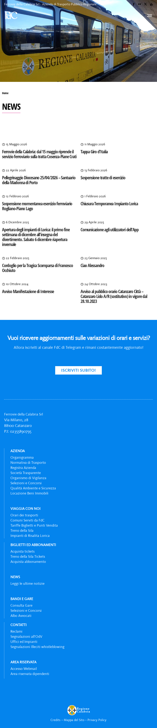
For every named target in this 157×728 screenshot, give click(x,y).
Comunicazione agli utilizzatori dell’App (110, 229)
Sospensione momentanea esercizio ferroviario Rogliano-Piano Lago (37, 205)
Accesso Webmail (23, 669)
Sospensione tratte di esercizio (103, 177)
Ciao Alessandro (92, 265)
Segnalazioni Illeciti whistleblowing (37, 647)
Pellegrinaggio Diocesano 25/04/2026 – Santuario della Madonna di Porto (38, 179)
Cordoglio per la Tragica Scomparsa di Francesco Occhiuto (37, 267)
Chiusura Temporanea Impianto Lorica (109, 203)
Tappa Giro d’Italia (94, 151)
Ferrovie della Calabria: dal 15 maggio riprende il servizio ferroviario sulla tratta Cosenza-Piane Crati (39, 153)
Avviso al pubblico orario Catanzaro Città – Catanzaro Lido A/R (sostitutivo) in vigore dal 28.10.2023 (114, 296)
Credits (55, 720)
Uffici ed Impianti (23, 642)
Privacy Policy (97, 720)
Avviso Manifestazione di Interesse (28, 291)
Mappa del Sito (74, 720)
